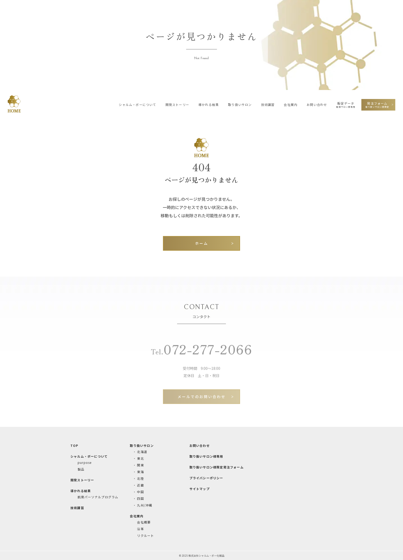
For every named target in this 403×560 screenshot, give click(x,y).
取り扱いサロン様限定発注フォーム (216, 467)
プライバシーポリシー (206, 478)
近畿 (140, 485)
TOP (74, 445)
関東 (140, 465)
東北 (140, 458)
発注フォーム (377, 105)
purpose (84, 462)
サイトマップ (199, 488)
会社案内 (290, 104)
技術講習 (268, 104)
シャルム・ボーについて (137, 104)
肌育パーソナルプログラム (98, 497)
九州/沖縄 (144, 505)
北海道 (142, 451)
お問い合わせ (317, 104)
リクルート (145, 535)
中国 (140, 492)
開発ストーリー (177, 104)
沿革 (140, 529)
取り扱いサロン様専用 (206, 456)
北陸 (140, 478)
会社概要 (144, 522)
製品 (81, 469)
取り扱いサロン (240, 104)
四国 (140, 498)
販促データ (345, 105)
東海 (140, 471)
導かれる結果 (208, 104)
